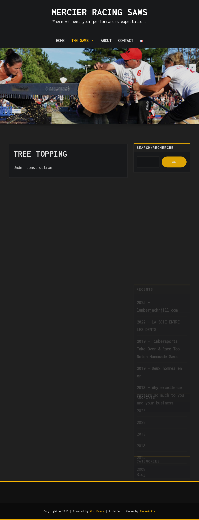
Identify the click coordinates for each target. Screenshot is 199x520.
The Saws (82, 40)
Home (60, 40)
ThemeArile (147, 511)
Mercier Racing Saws (99, 12)
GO (174, 166)
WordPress (97, 511)
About (106, 40)
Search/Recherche (155, 152)
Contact (125, 40)
